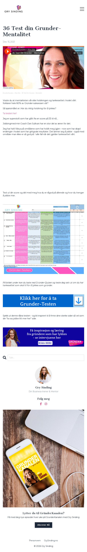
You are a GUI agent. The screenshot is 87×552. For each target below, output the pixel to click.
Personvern (35, 540)
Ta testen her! (10, 113)
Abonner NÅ (43, 525)
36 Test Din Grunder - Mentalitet (32, 93)
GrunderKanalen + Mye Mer (12, 93)
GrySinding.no (51, 540)
